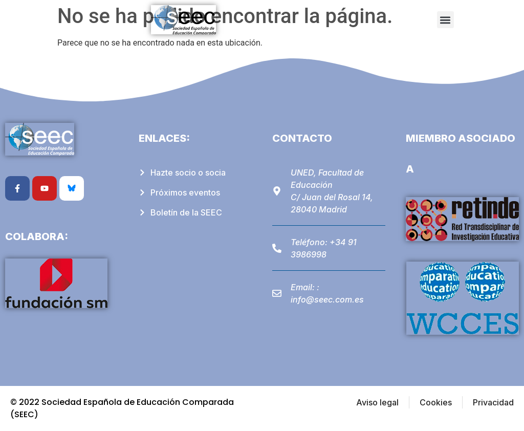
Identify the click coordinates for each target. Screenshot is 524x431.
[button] (445, 19)
